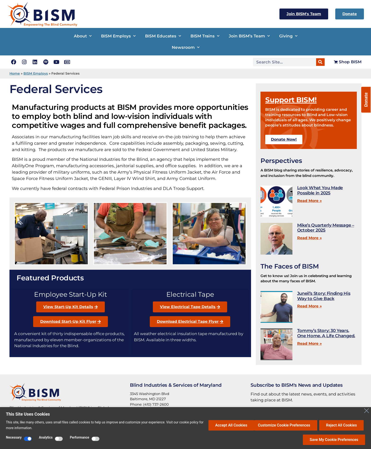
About (83, 36)
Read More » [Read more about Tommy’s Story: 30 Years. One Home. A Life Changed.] (309, 343)
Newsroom (185, 47)
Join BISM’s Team (249, 36)
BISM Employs (118, 36)
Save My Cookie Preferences (334, 439)
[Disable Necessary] (28, 439)
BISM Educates (163, 36)
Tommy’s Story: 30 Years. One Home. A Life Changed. (326, 333)
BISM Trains (204, 36)
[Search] (320, 62)
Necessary (14, 437)
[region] (185, 428)
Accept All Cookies (342, 425)
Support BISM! (291, 99)
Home (14, 73)
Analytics (46, 437)
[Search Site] (284, 62)
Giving (288, 36)
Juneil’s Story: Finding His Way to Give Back (323, 296)
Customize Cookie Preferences (238, 425)
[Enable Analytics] (59, 439)
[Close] (366, 410)
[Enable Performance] (95, 439)
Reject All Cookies (295, 425)
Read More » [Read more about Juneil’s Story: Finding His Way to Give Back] (309, 306)
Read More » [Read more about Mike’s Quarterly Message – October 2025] (309, 238)
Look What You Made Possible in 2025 (320, 190)
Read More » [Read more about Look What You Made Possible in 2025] (309, 200)
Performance (79, 437)
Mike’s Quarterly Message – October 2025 (325, 228)
